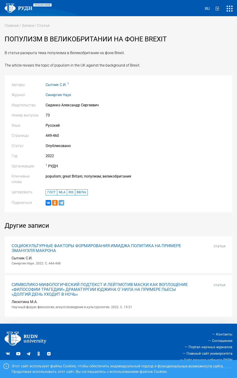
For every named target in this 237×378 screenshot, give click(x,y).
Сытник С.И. (56, 85)
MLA (62, 192)
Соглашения (222, 341)
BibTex (81, 192)
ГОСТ (51, 192)
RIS (71, 192)
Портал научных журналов (210, 347)
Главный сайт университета (209, 353)
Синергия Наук (58, 95)
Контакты (224, 334)
